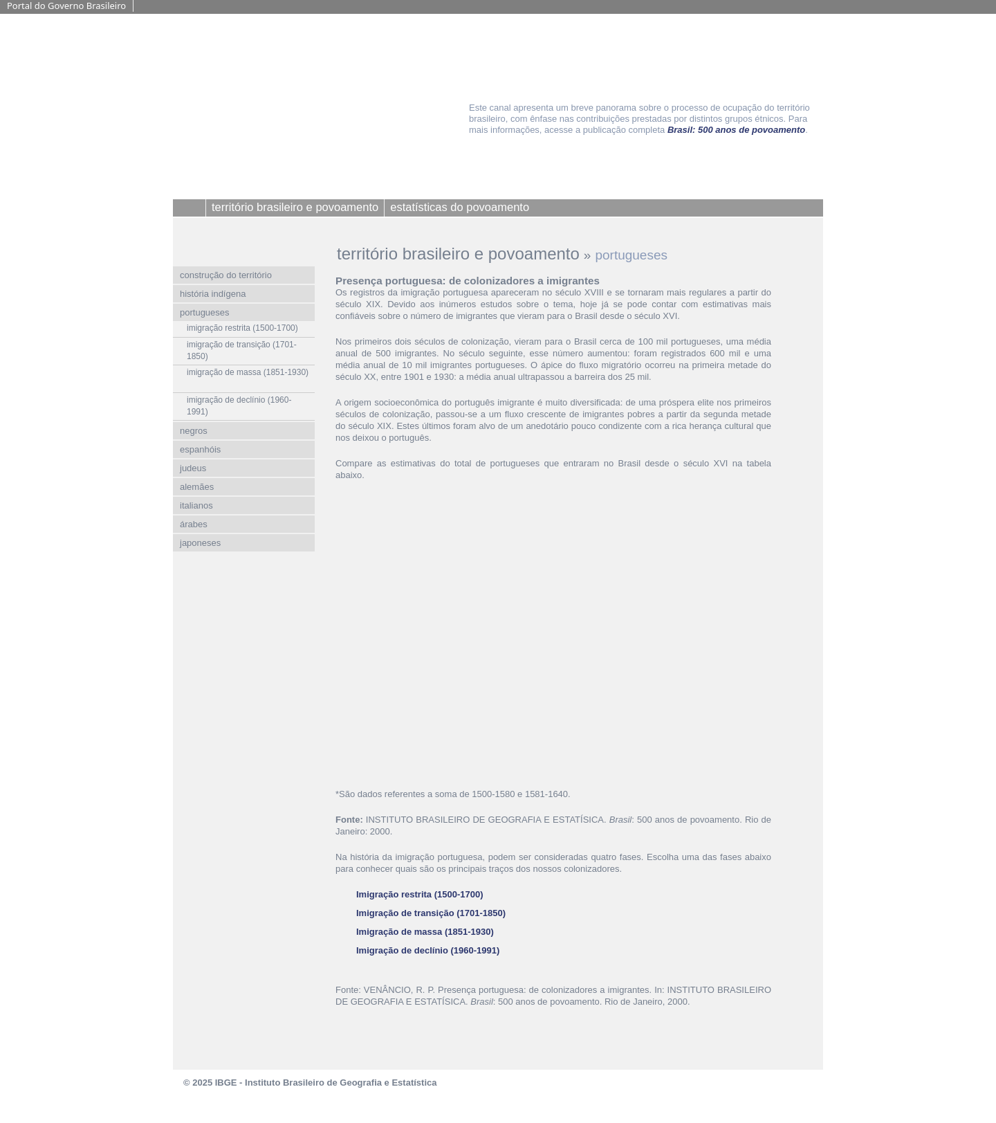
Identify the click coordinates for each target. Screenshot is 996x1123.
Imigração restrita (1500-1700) (419, 894)
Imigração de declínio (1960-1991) (427, 950)
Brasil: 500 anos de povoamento (736, 130)
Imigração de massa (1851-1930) (425, 931)
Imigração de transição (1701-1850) (431, 913)
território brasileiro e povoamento (458, 253)
